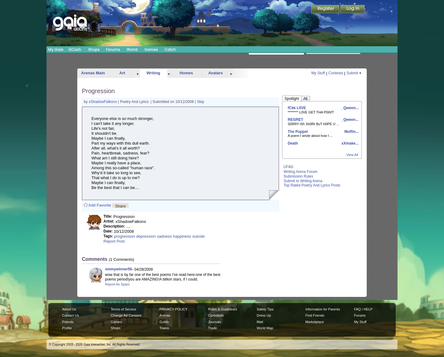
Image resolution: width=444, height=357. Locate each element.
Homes (186, 73)
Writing (153, 73)
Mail (260, 322)
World (132, 49)
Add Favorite (99, 205)
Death (293, 143)
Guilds (164, 322)
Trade (212, 328)
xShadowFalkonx (103, 102)
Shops (93, 49)
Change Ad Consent (126, 315)
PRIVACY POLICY (173, 309)
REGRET (295, 119)
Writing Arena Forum (300, 172)
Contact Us (70, 315)
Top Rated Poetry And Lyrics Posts (312, 185)
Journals (214, 322)
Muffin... (350, 131)
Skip (200, 102)
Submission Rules (298, 176)
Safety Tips (265, 309)
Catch (170, 49)
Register (325, 9)
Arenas (164, 315)
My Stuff (318, 73)
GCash (75, 49)
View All (352, 155)
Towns (164, 328)
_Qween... (349, 108)
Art (122, 73)
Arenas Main (93, 73)
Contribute (216, 315)
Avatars (215, 73)
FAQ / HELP (363, 309)
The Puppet (298, 131)
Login (352, 9)
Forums (113, 49)
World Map (265, 328)
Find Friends (314, 315)
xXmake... (350, 143)
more (137, 73)
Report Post (114, 241)
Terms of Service (123, 309)
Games (151, 49)
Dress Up (264, 315)
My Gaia (55, 49)
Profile (67, 328)
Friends (68, 322)
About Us (69, 309)
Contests (336, 73)
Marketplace (314, 322)
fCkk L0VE (297, 108)
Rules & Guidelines (222, 309)
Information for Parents (322, 309)
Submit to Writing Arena (303, 181)
